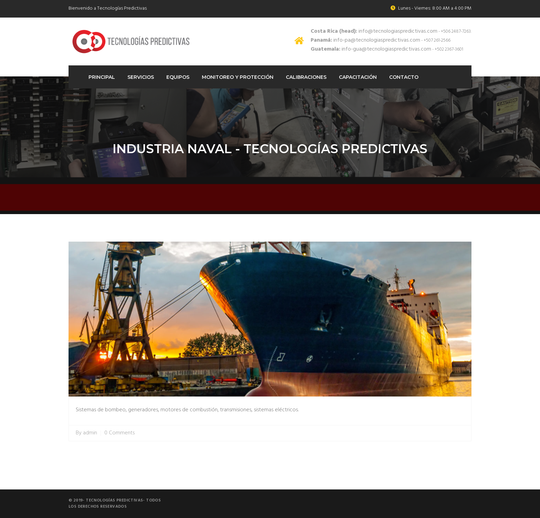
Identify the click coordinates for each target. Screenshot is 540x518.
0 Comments (119, 433)
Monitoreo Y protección (237, 77)
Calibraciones (306, 77)
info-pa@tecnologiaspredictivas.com (365, 40)
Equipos (177, 77)
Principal (102, 77)
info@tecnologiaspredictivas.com (374, 31)
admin (90, 433)
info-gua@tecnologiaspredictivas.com (371, 49)
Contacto (403, 77)
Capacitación (358, 77)
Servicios (140, 77)
